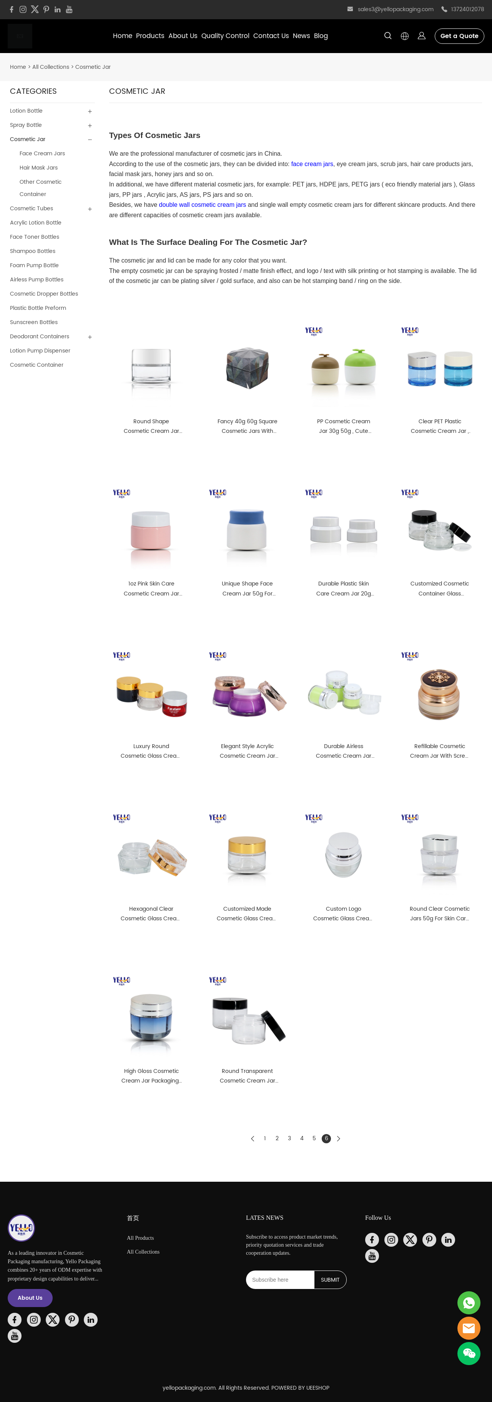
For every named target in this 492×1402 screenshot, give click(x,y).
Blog (321, 36)
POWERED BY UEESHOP (300, 1388)
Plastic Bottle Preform (38, 308)
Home (122, 36)
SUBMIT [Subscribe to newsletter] (330, 1280)
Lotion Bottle (26, 110)
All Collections (50, 67)
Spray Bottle (26, 125)
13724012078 (467, 9)
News (301, 36)
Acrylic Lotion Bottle (36, 222)
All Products (140, 1238)
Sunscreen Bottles (34, 322)
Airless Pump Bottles (36, 279)
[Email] (280, 1280)
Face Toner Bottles (34, 237)
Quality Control (225, 36)
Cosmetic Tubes (31, 208)
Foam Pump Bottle (34, 265)
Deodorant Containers (39, 336)
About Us (183, 36)
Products (150, 36)
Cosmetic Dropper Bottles (44, 293)
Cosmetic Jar (93, 67)
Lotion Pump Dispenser (40, 350)
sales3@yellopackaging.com (396, 9)
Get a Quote (459, 36)
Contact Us (271, 36)
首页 (133, 1218)
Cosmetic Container (36, 365)
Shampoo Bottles (32, 251)
